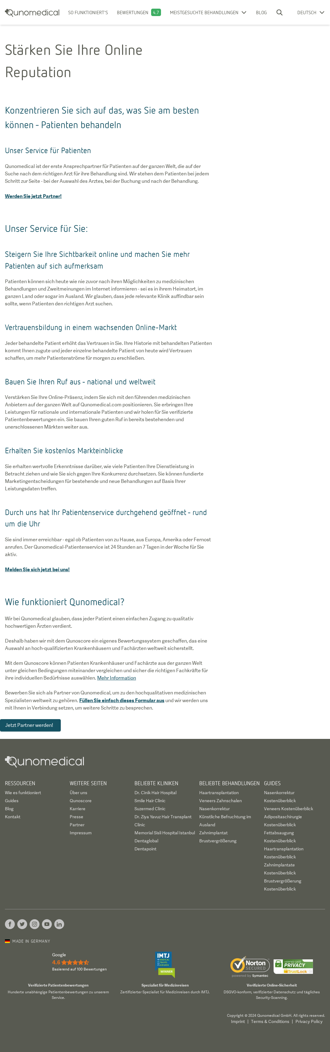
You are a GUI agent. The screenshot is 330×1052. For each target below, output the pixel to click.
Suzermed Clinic (150, 808)
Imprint (238, 1021)
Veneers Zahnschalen (220, 800)
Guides (12, 800)
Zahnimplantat (213, 832)
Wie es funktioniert (23, 792)
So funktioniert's (88, 12)
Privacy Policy (309, 1021)
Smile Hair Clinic (150, 800)
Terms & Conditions (270, 1021)
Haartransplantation (219, 792)
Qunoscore (81, 800)
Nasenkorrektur (214, 808)
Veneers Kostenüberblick (288, 808)
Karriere (77, 808)
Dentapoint (145, 848)
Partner (77, 824)
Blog (261, 12)
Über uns (78, 792)
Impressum (81, 832)
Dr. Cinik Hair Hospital (155, 792)
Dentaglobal (146, 840)
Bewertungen (132, 12)
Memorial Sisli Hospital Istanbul (164, 832)
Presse (76, 816)
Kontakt (12, 816)
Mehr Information (116, 678)
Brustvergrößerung (218, 840)
